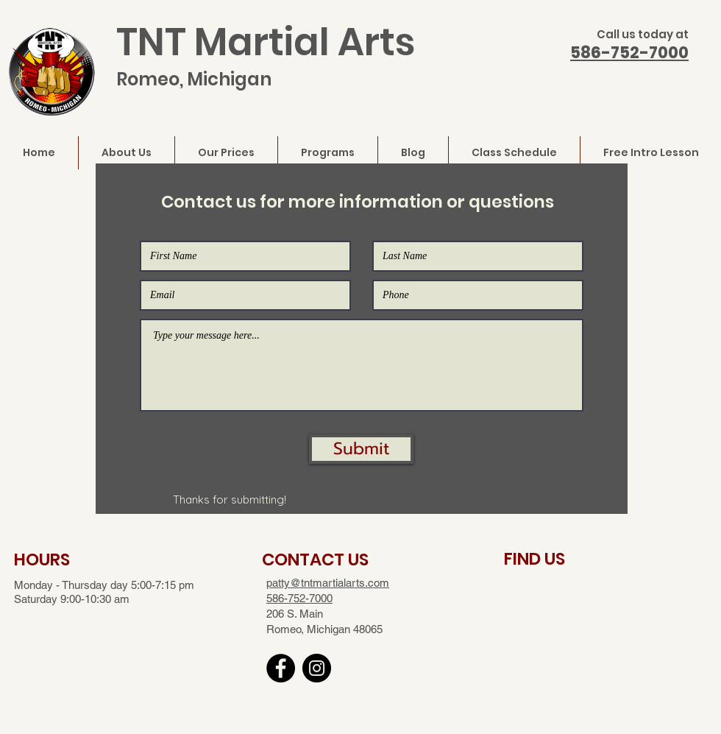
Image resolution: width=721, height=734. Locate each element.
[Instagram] (316, 668)
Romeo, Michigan (193, 79)
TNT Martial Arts (265, 41)
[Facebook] (280, 668)
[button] (361, 449)
